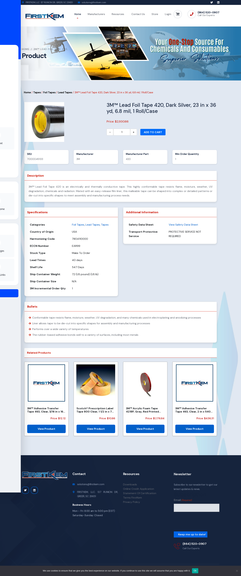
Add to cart (153, 132)
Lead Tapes (65, 93)
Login (168, 14)
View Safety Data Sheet (183, 225)
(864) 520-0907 (208, 12)
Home (77, 14)
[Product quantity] (121, 132)
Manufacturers (96, 14)
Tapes (37, 93)
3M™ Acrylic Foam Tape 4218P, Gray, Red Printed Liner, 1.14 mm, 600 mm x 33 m (144, 410)
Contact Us (138, 14)
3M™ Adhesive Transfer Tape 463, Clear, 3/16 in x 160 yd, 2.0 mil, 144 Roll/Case (46, 410)
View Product (46, 429)
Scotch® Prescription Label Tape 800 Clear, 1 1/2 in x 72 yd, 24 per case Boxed (95, 410)
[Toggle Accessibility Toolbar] (8, 280)
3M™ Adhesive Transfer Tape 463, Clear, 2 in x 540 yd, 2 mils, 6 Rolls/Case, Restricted (193, 410)
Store (154, 14)
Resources (118, 14)
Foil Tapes (49, 93)
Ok (195, 570)
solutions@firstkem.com (94, 2)
